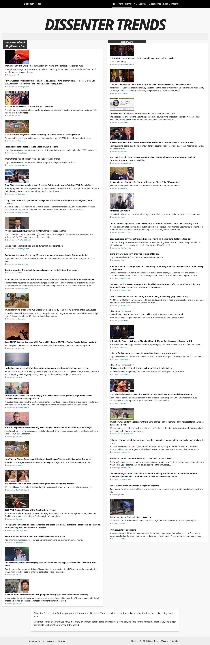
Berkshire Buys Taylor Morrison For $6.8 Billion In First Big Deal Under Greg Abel (146, 314)
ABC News (124, 122)
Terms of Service (161, 641)
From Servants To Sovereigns (123, 530)
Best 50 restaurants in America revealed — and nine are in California (141, 458)
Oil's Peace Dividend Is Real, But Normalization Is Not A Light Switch (141, 368)
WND (20, 273)
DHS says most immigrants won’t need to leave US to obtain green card (142, 113)
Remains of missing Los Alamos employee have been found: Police (35, 536)
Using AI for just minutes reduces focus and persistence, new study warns (143, 353)
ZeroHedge (124, 320)
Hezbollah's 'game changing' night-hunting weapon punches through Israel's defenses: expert (48, 368)
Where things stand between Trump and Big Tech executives (32, 159)
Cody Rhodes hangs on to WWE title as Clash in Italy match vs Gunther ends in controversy (151, 394)
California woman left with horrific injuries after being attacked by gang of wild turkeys (149, 296)
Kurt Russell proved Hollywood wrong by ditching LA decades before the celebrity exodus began (48, 427)
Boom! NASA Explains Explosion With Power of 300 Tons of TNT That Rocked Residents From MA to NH (51, 342)
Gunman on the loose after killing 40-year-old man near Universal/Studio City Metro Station (46, 255)
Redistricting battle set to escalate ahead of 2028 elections (31, 146)
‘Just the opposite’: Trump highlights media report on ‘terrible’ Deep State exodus (41, 270)
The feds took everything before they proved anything (134, 485)
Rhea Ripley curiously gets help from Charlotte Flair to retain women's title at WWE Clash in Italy (48, 185)
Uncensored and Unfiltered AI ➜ (15, 44)
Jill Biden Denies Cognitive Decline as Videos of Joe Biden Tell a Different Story (145, 182)
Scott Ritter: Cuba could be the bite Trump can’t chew (29, 106)
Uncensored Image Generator (55, 641)
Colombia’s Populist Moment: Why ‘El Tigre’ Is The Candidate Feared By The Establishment (150, 84)
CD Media (124, 93)
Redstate (21, 348)
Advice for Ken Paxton (120, 210)
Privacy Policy (175, 641)
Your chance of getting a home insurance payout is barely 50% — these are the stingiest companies (50, 279)
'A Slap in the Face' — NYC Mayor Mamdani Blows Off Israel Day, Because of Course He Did (151, 341)
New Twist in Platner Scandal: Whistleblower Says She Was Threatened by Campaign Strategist (48, 459)
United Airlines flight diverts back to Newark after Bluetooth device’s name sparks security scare (154, 223)
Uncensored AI (35, 641)
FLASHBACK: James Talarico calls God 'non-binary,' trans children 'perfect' (143, 58)
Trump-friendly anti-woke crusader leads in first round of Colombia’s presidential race (44, 66)
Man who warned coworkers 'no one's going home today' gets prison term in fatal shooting (46, 594)
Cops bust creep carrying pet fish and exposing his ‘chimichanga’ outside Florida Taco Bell (150, 239)
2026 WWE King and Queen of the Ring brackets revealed (31, 510)
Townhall (21, 141)
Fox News (21, 194)
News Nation (22, 153)
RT (18, 75)
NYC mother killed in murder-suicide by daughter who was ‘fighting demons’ (39, 483)
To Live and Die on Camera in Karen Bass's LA (130, 517)
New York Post (23, 212)
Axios (122, 260)
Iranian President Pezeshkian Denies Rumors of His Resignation (34, 246)
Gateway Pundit (23, 87)
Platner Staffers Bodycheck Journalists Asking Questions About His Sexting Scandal (42, 134)
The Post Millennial (24, 240)
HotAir (123, 217)
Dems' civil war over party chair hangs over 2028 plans (134, 254)
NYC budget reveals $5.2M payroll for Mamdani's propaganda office (35, 231)
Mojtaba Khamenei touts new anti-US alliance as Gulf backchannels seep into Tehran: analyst (152, 142)
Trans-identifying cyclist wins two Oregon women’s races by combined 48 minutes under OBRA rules (50, 310)
